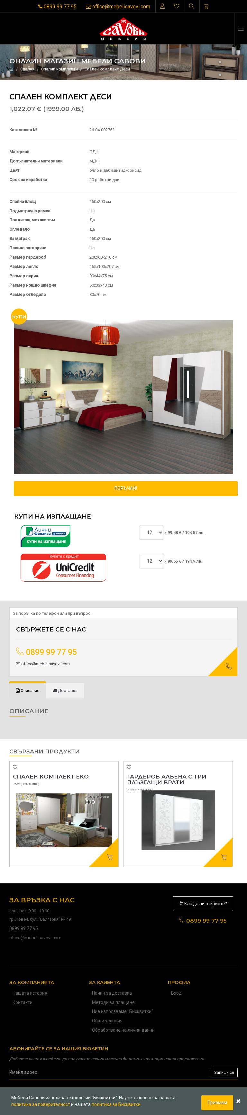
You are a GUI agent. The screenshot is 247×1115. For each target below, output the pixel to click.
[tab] (27, 691)
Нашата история (30, 993)
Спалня (27, 69)
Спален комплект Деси (107, 69)
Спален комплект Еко (51, 776)
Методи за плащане (113, 1002)
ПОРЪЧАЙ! (125, 488)
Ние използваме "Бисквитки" (122, 1011)
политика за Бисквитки (116, 1104)
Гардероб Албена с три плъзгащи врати (166, 779)
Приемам (217, 1102)
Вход (176, 993)
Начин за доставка (112, 993)
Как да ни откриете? (203, 903)
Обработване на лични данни (123, 1030)
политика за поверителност (40, 1104)
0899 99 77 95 (57, 7)
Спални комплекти (59, 69)
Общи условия (107, 1020)
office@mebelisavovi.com (118, 7)
